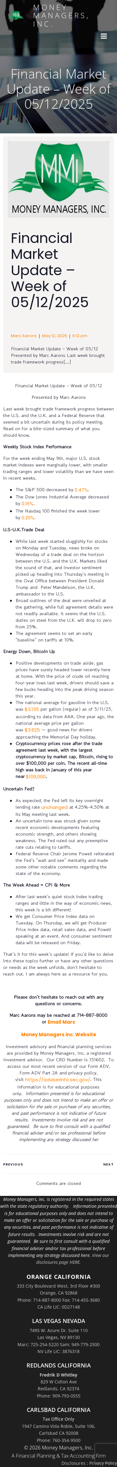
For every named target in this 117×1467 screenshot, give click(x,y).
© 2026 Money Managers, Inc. (58, 1447)
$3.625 (31, 730)
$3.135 (31, 709)
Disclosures (73, 1463)
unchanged (54, 807)
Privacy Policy (103, 1463)
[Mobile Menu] (104, 36)
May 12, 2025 (54, 336)
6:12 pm (79, 336)
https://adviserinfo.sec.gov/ (57, 1079)
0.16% (26, 503)
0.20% (27, 517)
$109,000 (35, 776)
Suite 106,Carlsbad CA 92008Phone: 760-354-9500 (66, 1433)
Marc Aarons (24, 336)
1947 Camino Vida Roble (47, 1426)
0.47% (80, 489)
